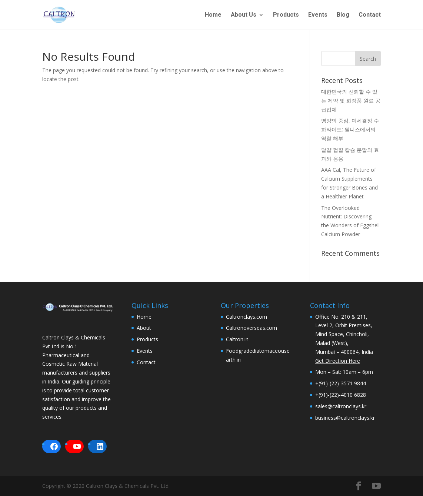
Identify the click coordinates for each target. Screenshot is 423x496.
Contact (370, 15)
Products (286, 15)
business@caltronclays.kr (345, 417)
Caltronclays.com (246, 316)
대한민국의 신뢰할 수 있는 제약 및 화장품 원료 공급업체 (350, 100)
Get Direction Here (337, 360)
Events (317, 15)
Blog (343, 15)
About (144, 327)
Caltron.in (237, 339)
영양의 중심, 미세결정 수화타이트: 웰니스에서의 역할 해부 (350, 129)
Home (213, 15)
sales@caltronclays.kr (340, 406)
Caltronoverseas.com (251, 327)
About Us (243, 15)
